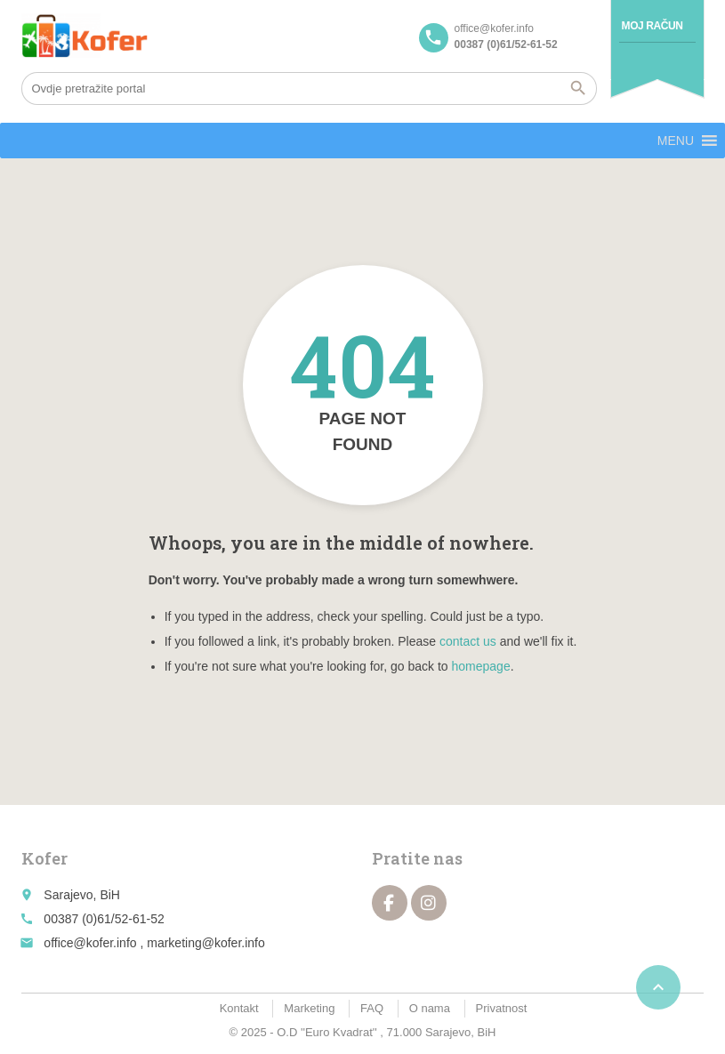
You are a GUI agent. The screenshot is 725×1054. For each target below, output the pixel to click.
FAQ (371, 1008)
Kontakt (239, 1008)
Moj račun (652, 26)
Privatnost (502, 1008)
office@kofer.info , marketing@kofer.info (154, 943)
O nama (429, 1008)
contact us (467, 641)
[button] (675, 140)
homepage (481, 666)
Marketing (309, 1008)
